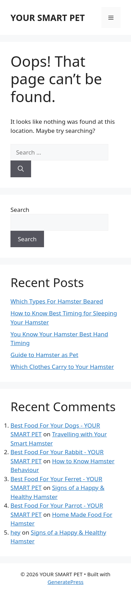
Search (19, 210)
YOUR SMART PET (47, 17)
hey (15, 532)
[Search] (20, 168)
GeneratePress (65, 581)
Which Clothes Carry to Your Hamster (62, 367)
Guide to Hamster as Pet (44, 355)
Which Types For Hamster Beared (56, 301)
